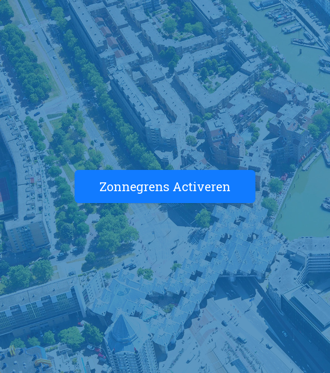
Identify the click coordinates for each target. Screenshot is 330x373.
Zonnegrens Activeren (165, 186)
